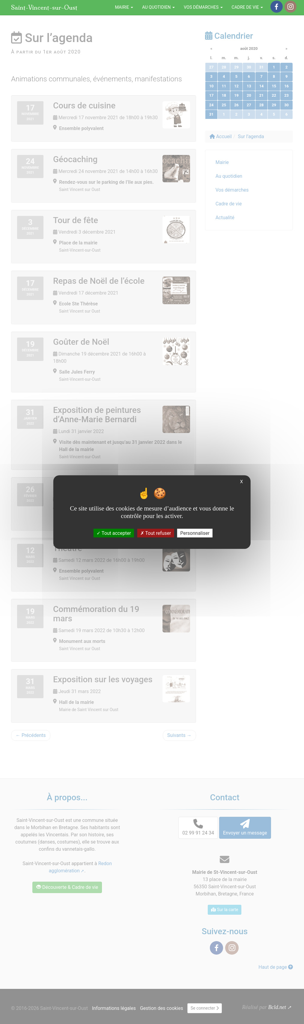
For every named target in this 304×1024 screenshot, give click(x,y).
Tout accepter (114, 533)
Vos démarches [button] (203, 7)
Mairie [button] (124, 7)
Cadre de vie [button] (247, 7)
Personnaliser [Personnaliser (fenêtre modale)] (195, 533)
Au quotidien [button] (158, 7)
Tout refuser (155, 533)
